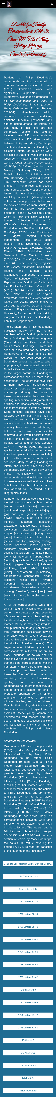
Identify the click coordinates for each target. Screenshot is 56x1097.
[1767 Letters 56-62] (28, 977)
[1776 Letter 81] (28, 1040)
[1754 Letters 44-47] (28, 939)
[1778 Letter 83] (28, 1065)
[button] (3, 4)
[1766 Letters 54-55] (28, 964)
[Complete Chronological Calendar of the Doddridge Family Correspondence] (28, 863)
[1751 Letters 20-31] (28, 901)
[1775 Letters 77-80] (28, 1027)
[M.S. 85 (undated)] (28, 1090)
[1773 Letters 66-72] (28, 1014)
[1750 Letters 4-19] (28, 888)
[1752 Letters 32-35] (28, 914)
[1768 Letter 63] (28, 989)
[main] (28, 39)
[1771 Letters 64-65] (28, 1002)
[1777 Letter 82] (28, 1052)
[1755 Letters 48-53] (28, 951)
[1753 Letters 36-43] (28, 926)
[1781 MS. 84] (28, 1077)
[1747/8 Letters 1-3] (28, 876)
